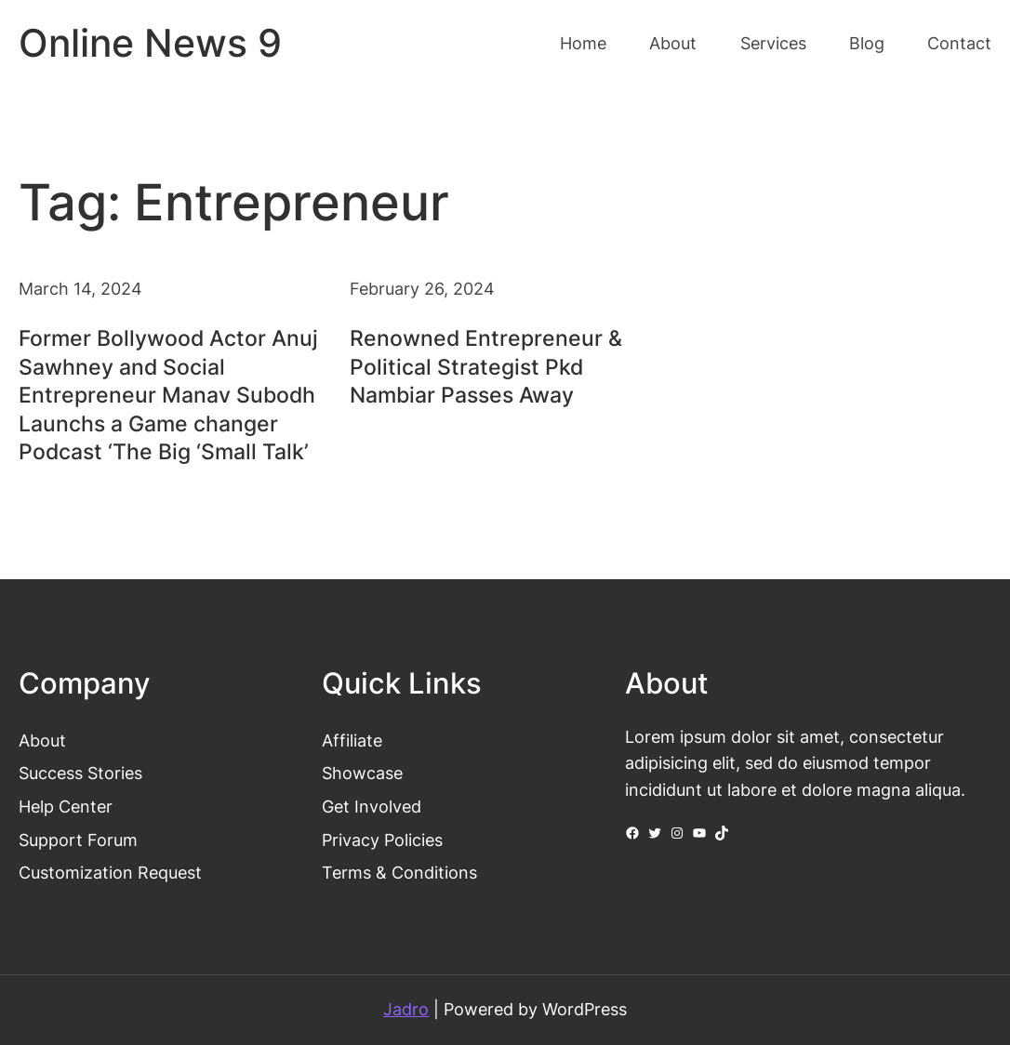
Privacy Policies (382, 840)
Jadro (406, 1009)
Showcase (362, 773)
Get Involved (371, 806)
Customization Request (110, 872)
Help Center (66, 806)
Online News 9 (150, 43)
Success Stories (80, 773)
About (42, 740)
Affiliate (352, 740)
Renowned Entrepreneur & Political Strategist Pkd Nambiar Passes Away (486, 366)
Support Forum (78, 840)
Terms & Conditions (399, 872)
